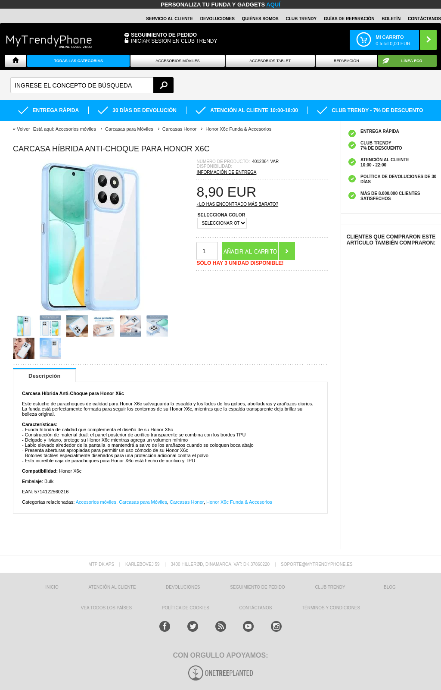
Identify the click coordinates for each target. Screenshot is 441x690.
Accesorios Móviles (177, 61)
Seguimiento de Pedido (164, 35)
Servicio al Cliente (169, 18)
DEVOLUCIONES (217, 18)
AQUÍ (273, 4)
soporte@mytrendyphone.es (317, 564)
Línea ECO (411, 61)
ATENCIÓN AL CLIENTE (112, 587)
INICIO (52, 587)
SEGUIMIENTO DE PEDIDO (257, 587)
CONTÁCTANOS (424, 18)
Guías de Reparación (349, 18)
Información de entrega (226, 172)
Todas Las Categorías (78, 61)
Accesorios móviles (96, 502)
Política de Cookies (185, 607)
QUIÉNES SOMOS (260, 18)
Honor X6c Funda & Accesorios (239, 502)
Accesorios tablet (270, 61)
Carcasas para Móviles (143, 502)
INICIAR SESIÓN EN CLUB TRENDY (174, 41)
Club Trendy (301, 18)
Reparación (346, 61)
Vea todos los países (106, 607)
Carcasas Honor (187, 502)
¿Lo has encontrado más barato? (237, 204)
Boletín (391, 18)
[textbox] (92, 85)
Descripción (44, 376)
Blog (390, 587)
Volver (23, 129)
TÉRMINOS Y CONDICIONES (331, 607)
